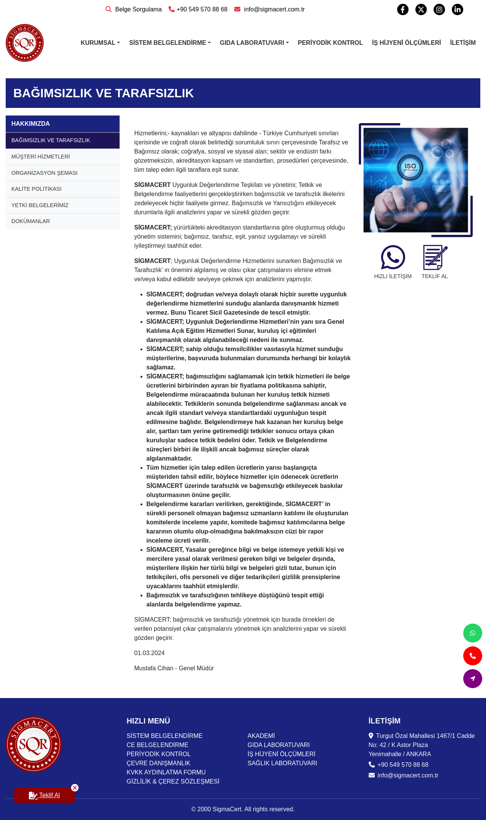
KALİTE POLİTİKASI (36, 189)
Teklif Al (52, 793)
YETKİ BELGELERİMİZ (39, 205)
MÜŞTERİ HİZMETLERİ (40, 157)
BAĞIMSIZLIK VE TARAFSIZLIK (50, 140)
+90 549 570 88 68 (198, 9)
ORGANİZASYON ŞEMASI (44, 173)
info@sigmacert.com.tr (269, 9)
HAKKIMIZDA (30, 123)
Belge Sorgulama (134, 9)
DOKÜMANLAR (30, 221)
